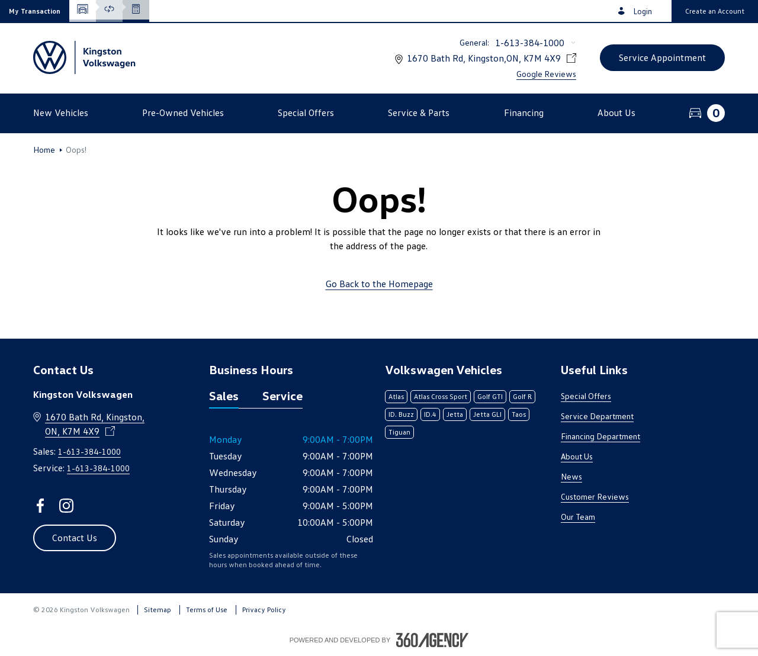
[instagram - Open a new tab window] (66, 506)
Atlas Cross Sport (440, 396)
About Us (577, 456)
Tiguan (399, 431)
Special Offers (586, 396)
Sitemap (157, 609)
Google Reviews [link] (546, 74)
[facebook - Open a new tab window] (40, 506)
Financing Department (600, 436)
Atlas (396, 396)
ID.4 (430, 414)
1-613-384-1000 (529, 43)
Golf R (522, 396)
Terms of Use (206, 609)
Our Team (578, 517)
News (571, 476)
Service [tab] (282, 395)
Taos (519, 414)
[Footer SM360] (432, 640)
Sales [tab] (224, 395)
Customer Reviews (595, 496)
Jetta (455, 414)
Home (44, 150)
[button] (34, 11)
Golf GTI (490, 396)
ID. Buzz (401, 414)
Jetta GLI (487, 414)
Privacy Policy (264, 609)
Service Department (597, 416)
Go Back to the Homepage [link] (379, 284)
